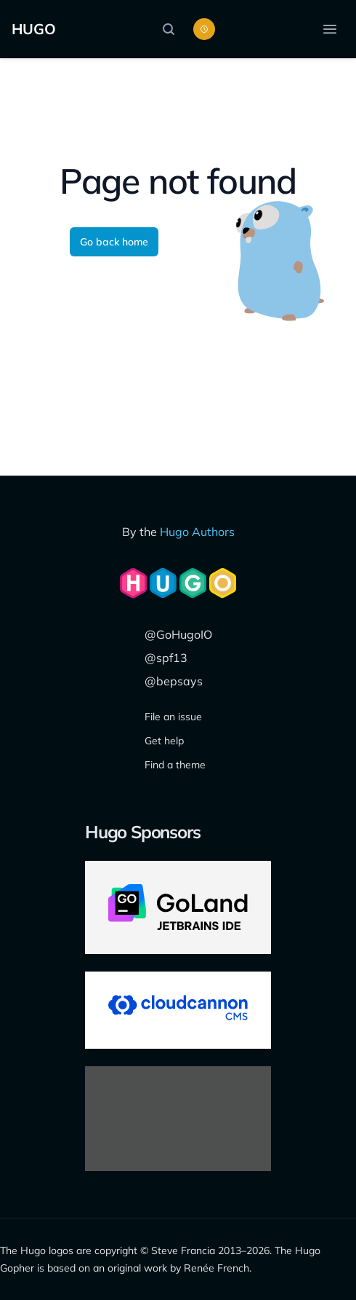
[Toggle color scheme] (204, 29)
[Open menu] (329, 29)
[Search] (172, 29)
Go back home (114, 241)
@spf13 (166, 657)
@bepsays (174, 681)
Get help (164, 740)
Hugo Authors (197, 531)
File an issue (173, 716)
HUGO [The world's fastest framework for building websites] (34, 29)
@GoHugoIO (178, 634)
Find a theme (175, 764)
